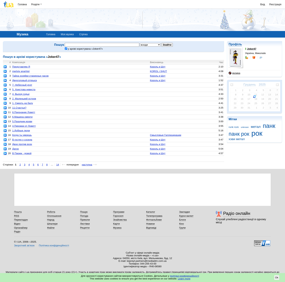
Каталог (150, 211)
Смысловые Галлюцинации (165, 135)
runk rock (234, 127)
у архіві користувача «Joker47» (84, 48)
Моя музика (67, 34)
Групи (182, 227)
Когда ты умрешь (22, 135)
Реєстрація (275, 4)
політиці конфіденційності (184, 276)
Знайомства (120, 219)
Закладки (184, 211)
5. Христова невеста (23, 89)
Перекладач (21, 219)
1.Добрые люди (21, 130)
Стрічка (83, 34)
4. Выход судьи (20, 94)
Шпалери (52, 223)
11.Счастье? (19, 107)
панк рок (239, 134)
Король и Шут (157, 66)
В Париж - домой (21, 153)
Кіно (181, 223)
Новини (150, 223)
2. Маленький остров (24, 98)
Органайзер (20, 227)
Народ (50, 219)
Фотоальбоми (154, 219)
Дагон (15, 148)
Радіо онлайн (236, 213)
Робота (51, 211)
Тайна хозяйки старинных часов (30, 75)
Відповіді (151, 227)
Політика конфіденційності (54, 245)
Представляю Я (21, 66)
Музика (117, 227)
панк (269, 125)
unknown (245, 127)
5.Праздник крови (22, 121)
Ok (276, 277)
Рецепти (85, 227)
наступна (87, 164)
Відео (17, 223)
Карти (116, 223)
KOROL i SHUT (158, 71)
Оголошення (54, 216)
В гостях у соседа (22, 139)
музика (234, 73)
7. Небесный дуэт (22, 85)
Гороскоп (118, 216)
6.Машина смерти (22, 116)
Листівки (85, 223)
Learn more (184, 278)
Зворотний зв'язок (24, 245)
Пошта (18, 211)
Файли (51, 227)
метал (256, 127)
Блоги (182, 219)
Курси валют (186, 216)
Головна (22, 4)
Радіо (17, 231)
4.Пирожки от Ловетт (24, 126)
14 (57, 164)
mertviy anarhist (21, 71)
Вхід (262, 4)
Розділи (35, 4)
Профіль (235, 44)
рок (256, 133)
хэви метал (237, 139)
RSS (16, 216)
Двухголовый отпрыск (24, 80)
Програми (118, 211)
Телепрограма (154, 216)
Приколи (85, 219)
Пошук (84, 211)
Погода (84, 216)
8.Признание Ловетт (23, 112)
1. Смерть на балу (22, 103)
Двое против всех (22, 144)
